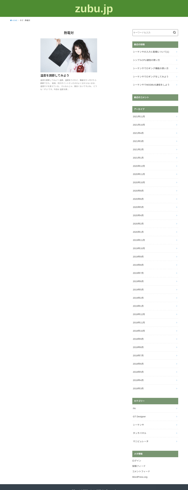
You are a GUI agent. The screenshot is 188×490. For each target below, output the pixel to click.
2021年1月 (138, 156)
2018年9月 (138, 334)
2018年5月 (138, 366)
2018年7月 (138, 350)
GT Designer (139, 411)
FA (134, 402)
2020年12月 (139, 164)
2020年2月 (138, 221)
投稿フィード (138, 459)
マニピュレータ (140, 435)
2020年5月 (138, 204)
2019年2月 (138, 294)
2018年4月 (138, 374)
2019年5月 (138, 285)
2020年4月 (138, 213)
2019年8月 (138, 261)
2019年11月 (139, 237)
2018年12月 (139, 310)
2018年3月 (138, 383)
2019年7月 (138, 269)
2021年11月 (139, 115)
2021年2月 (138, 148)
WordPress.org (139, 470)
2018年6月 (138, 358)
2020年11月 (139, 172)
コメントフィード (141, 464)
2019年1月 (138, 302)
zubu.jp (94, 8)
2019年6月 (138, 277)
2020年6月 (138, 196)
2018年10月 (139, 326)
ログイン (136, 454)
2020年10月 (139, 180)
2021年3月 (138, 140)
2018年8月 (138, 342)
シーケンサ (138, 418)
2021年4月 (138, 132)
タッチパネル (139, 427)
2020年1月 (138, 229)
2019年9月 (138, 253)
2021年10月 (139, 123)
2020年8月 (138, 188)
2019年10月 (139, 245)
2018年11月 (139, 318)
